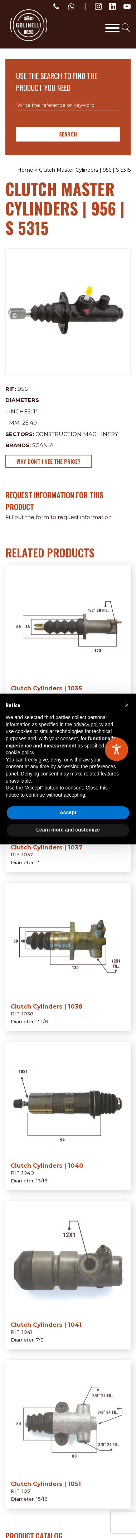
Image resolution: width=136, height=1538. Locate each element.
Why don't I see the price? (48, 461)
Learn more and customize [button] (67, 830)
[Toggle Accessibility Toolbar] (116, 749)
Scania (43, 445)
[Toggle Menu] (112, 28)
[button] (126, 705)
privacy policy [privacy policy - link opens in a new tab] (88, 724)
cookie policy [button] (20, 752)
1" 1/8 (42, 1021)
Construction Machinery (76, 434)
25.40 (29, 422)
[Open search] (126, 27)
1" (35, 411)
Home (25, 170)
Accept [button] (68, 812)
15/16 (41, 1499)
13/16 (41, 1180)
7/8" (40, 1340)
